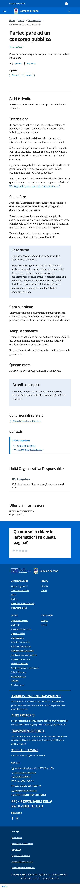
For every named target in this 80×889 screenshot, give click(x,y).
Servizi (21, 20)
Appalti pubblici (18, 633)
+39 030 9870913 (26, 445)
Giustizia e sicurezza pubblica (24, 655)
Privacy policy (17, 837)
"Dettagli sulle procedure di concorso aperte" (34, 186)
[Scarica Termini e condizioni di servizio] (25, 421)
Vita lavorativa (34, 20)
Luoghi (44, 620)
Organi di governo (19, 586)
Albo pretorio (23, 715)
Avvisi (44, 590)
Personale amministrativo (22, 603)
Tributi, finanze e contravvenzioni (18, 674)
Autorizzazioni (17, 637)
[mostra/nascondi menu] (4, 10)
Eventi (44, 624)
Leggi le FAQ (16, 849)
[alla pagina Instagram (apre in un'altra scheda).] (17, 818)
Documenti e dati (19, 607)
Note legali (15, 831)
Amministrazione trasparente (36, 695)
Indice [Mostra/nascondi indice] (4, 886)
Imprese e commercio (21, 659)
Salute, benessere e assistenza (24, 667)
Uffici (13, 594)
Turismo (14, 680)
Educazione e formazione (22, 650)
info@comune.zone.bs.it (30, 449)
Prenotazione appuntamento (22, 861)
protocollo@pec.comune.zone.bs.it (28, 794)
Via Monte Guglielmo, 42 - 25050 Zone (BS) (40, 768)
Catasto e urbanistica (20, 642)
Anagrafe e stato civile (21, 629)
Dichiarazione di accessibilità (22, 843)
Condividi (15, 63)
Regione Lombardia (17, 3)
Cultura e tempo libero (21, 646)
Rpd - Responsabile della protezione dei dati (31, 804)
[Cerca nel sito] (69, 10)
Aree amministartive (20, 590)
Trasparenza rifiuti (27, 730)
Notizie (44, 586)
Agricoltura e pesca (19, 620)
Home (12, 20)
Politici (14, 599)
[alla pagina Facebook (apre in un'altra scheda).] (12, 818)
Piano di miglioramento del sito (23, 867)
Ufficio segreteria (21, 440)
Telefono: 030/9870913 (23, 772)
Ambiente (15, 624)
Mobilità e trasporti (19, 663)
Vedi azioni (29, 63)
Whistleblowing (24, 750)
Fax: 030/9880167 (21, 776)
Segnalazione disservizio (21, 855)
